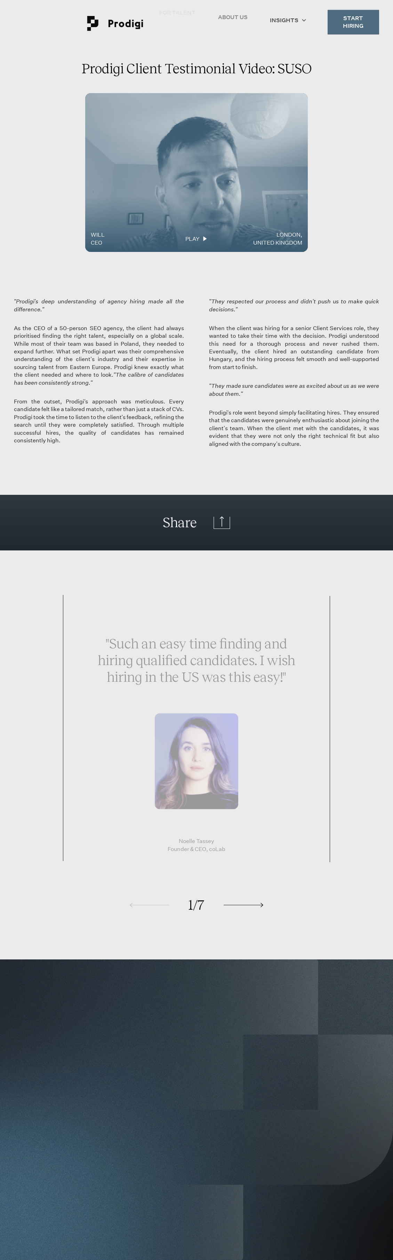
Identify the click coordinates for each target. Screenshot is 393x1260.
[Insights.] (288, 16)
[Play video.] (196, 172)
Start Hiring (353, 19)
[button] (288, 16)
